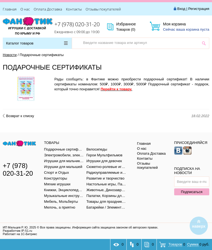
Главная (10, 9)
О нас (25, 9)
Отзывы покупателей (103, 9)
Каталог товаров (37, 43)
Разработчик (17, 230)
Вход (181, 9)
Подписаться (191, 192)
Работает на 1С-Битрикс (20, 234)
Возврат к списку (18, 116)
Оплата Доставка (48, 9)
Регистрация (198, 9)
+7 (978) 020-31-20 (77, 24)
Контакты (74, 9)
